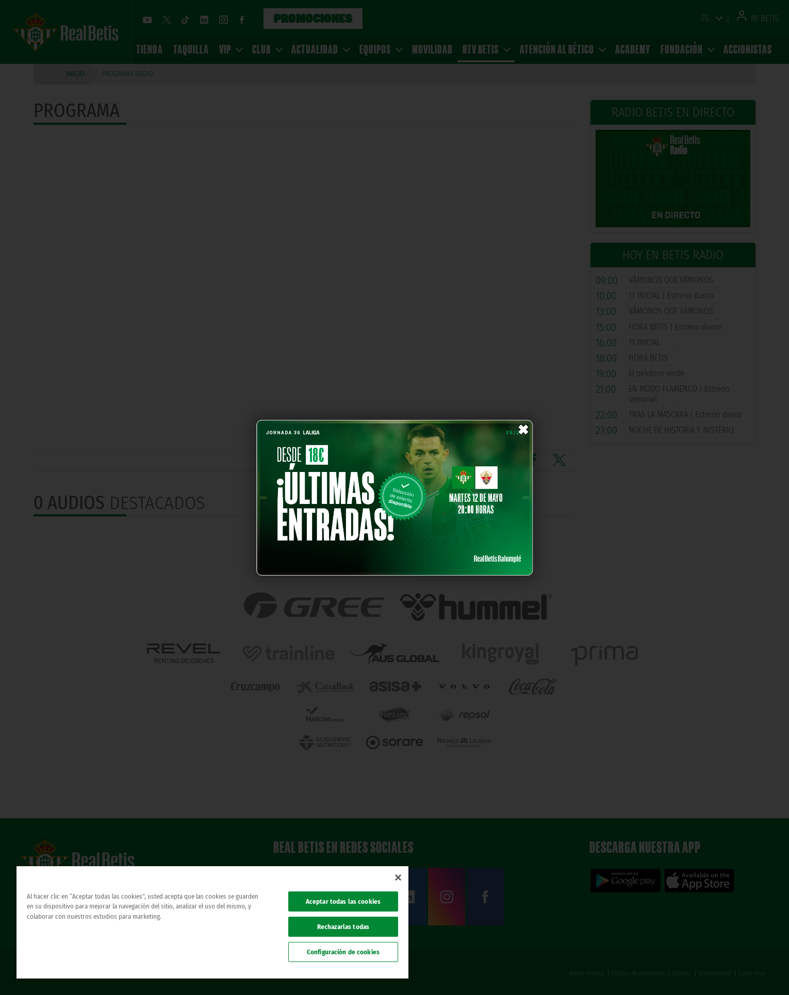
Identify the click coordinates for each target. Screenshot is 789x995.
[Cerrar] (398, 877)
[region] (212, 922)
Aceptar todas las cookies (343, 901)
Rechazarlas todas (343, 927)
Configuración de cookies (343, 952)
